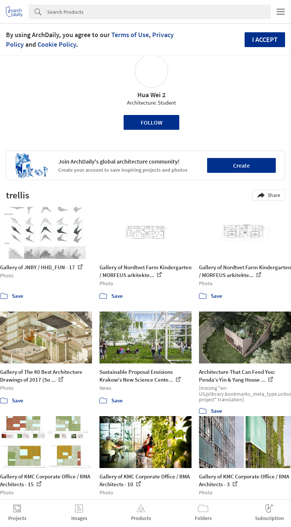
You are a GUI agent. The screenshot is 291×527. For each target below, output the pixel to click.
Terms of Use (130, 34)
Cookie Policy (56, 44)
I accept (265, 39)
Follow (152, 122)
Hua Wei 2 (151, 94)
